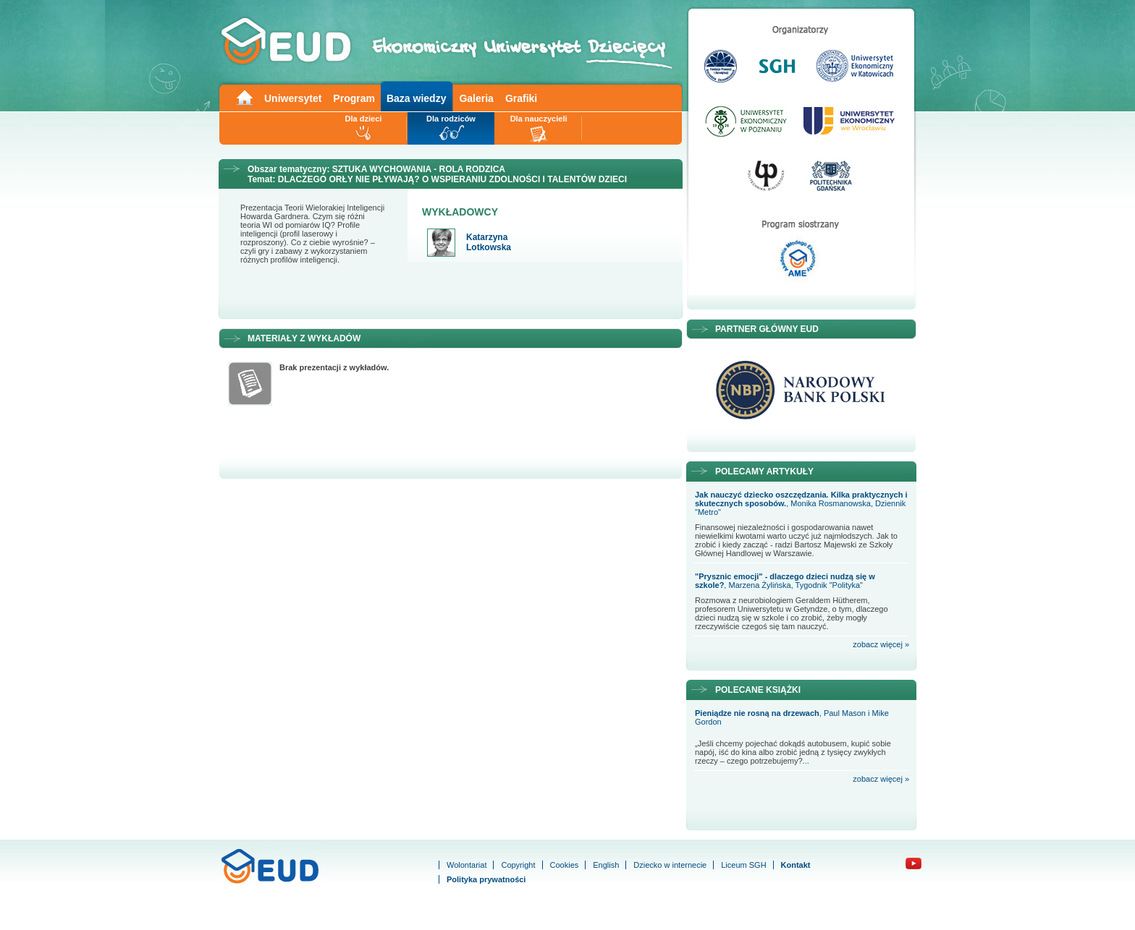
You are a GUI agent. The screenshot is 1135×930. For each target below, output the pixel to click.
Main (243, 96)
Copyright (518, 865)
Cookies (564, 865)
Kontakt (796, 865)
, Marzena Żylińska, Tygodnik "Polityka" (785, 580)
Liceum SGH (743, 865)
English (606, 865)
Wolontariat (466, 865)
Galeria (476, 98)
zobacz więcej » (881, 644)
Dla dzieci (363, 118)
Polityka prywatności (486, 879)
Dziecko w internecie (669, 865)
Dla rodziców (451, 118)
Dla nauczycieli (539, 118)
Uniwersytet (292, 98)
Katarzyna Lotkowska (488, 242)
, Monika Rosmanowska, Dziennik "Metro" (801, 503)
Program (354, 98)
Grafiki (521, 98)
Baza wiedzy (416, 98)
